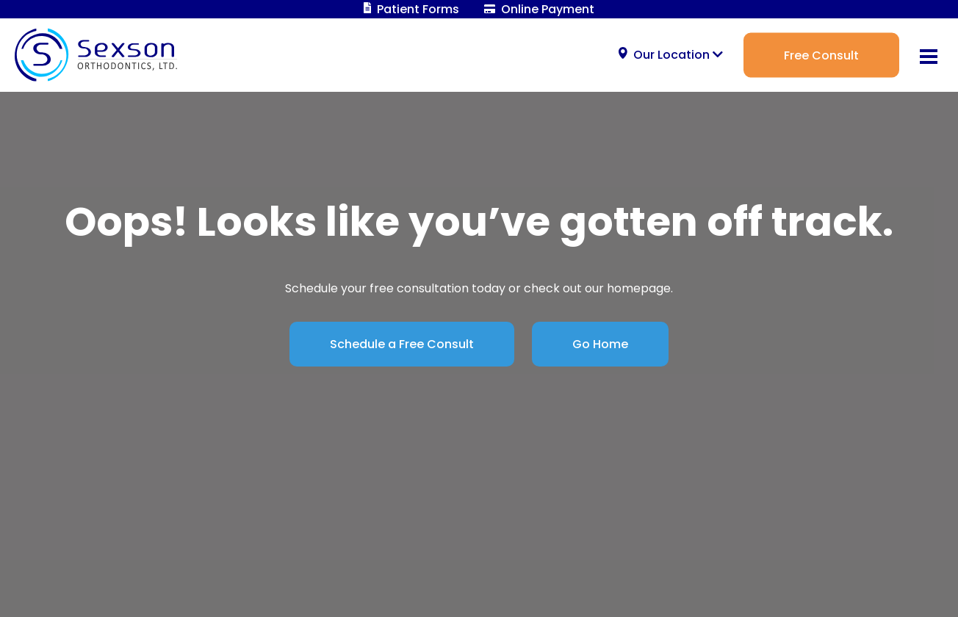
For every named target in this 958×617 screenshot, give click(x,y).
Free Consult (821, 54)
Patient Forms (412, 9)
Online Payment (539, 9)
